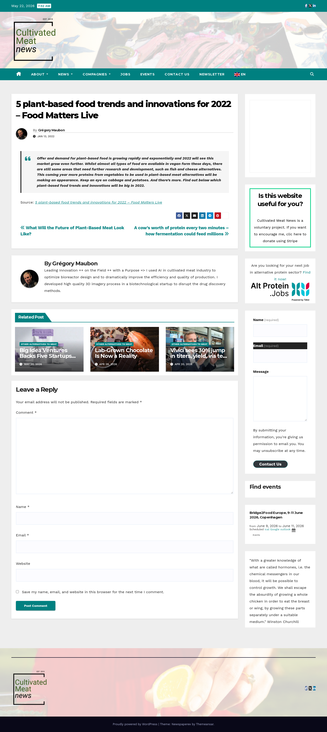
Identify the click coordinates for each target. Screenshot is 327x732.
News (64, 74)
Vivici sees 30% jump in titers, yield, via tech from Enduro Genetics (199, 356)
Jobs (125, 74)
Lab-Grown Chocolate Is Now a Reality (124, 353)
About (38, 74)
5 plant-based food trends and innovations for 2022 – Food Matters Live (98, 202)
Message (261, 371)
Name (23, 507)
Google (275, 529)
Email (22, 535)
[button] (312, 74)
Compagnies (95, 74)
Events (147, 74)
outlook (285, 529)
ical (267, 529)
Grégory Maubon (51, 130)
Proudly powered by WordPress (135, 724)
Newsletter (211, 74)
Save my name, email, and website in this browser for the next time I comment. (93, 592)
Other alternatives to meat (39, 344)
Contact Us (177, 74)
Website (23, 563)
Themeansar (204, 724)
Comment (26, 412)
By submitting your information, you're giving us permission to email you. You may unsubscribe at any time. (279, 440)
